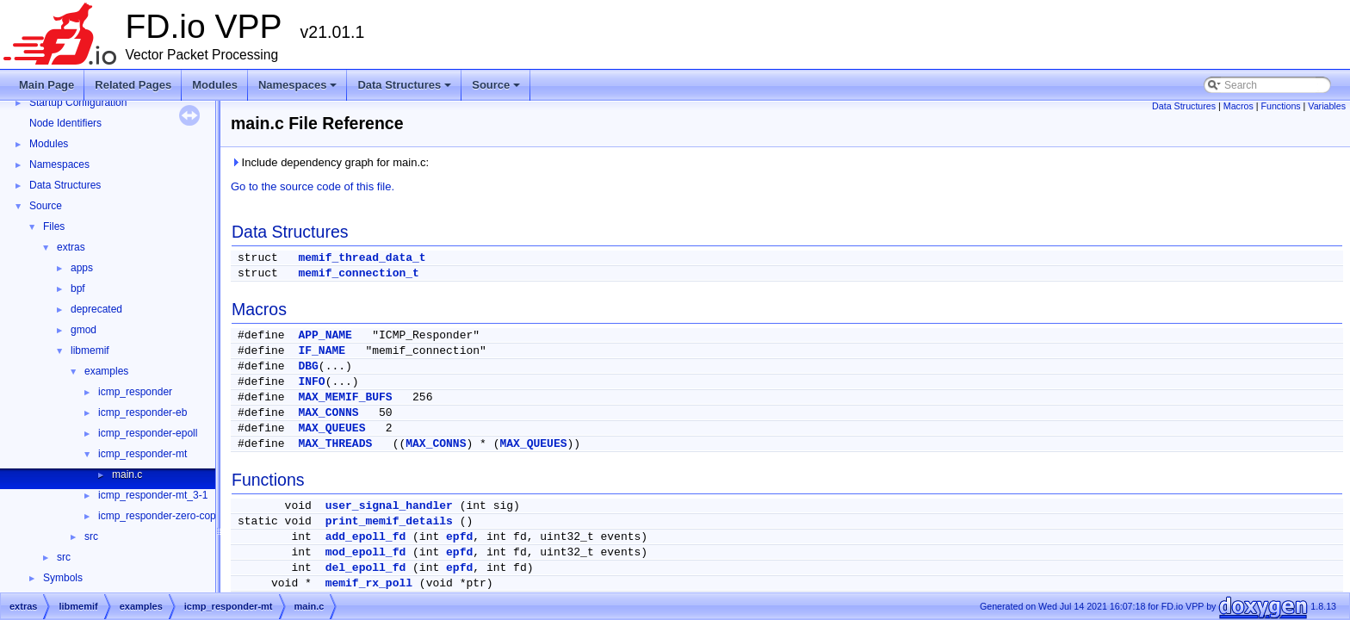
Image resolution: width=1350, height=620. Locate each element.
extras (71, 247)
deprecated (96, 309)
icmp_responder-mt (142, 454)
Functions (1280, 106)
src (91, 536)
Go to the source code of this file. (312, 186)
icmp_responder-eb (142, 412)
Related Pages (133, 84)
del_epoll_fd (365, 567)
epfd (459, 536)
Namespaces (299, 89)
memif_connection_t (358, 273)
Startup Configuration (78, 102)
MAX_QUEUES (331, 428)
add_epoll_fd (365, 536)
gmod (83, 330)
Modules (215, 84)
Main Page (46, 84)
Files (54, 226)
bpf (78, 288)
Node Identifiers (65, 123)
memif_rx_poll (368, 583)
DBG (308, 366)
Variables (1327, 106)
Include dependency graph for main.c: (330, 162)
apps (82, 268)
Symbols (63, 578)
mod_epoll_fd (365, 552)
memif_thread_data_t (361, 257)
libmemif (90, 350)
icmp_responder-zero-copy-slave (173, 516)
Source (497, 89)
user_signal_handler (389, 505)
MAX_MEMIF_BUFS (345, 397)
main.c (127, 474)
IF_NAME (321, 350)
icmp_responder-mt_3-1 (152, 495)
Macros (1238, 106)
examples (106, 371)
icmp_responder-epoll (147, 433)
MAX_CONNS (328, 412)
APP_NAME (324, 335)
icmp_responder (135, 392)
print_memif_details (389, 521)
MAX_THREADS (335, 443)
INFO (311, 381)
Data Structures (405, 89)
